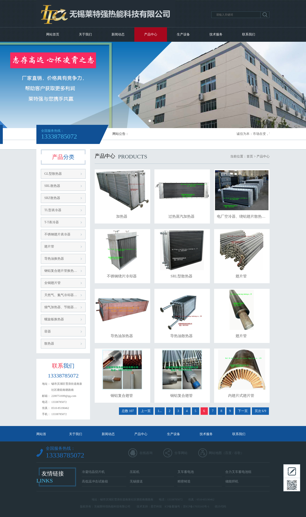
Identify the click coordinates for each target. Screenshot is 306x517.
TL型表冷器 (52, 210)
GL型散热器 (53, 173)
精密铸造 (184, 481)
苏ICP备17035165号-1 (196, 506)
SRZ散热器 (52, 198)
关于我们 (85, 34)
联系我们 (248, 34)
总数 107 (128, 411)
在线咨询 (146, 453)
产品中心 (150, 34)
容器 (47, 331)
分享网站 (181, 453)
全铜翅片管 (52, 283)
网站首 (41, 434)
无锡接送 (136, 481)
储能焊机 (231, 481)
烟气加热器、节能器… (60, 307)
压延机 (134, 472)
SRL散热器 (52, 186)
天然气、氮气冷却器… (60, 295)
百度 (228, 453)
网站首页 (52, 34)
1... (160, 411)
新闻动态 (118, 34)
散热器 (49, 343)
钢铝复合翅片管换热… (60, 270)
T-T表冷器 (51, 222)
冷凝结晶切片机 (93, 472)
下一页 (243, 411)
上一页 (146, 411)
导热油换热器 (54, 258)
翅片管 (49, 246)
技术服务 (216, 34)
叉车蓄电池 (185, 472)
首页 (250, 156)
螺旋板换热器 (54, 319)
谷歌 (237, 453)
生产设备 (183, 34)
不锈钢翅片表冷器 (57, 234)
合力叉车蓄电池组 (238, 472)
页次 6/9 (260, 411)
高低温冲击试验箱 (95, 481)
